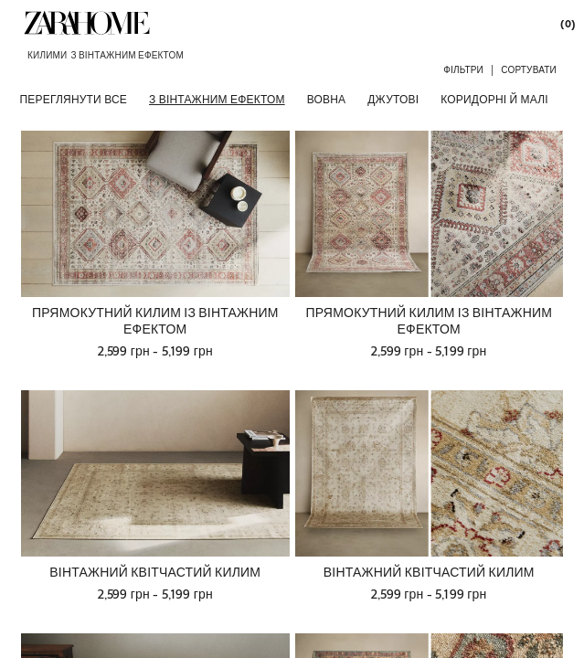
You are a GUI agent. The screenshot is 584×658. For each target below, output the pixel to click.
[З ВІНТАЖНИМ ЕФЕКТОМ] (217, 98)
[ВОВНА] (326, 98)
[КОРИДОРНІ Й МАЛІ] (494, 98)
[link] (86, 23)
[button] (463, 69)
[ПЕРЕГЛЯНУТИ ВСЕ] (74, 98)
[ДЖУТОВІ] (393, 98)
